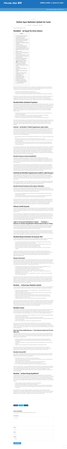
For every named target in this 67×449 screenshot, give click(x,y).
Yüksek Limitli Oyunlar (19, 44)
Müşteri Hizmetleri (19, 51)
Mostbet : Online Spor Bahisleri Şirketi (22, 52)
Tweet (20, 405)
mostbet (18, 110)
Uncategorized (35, 25)
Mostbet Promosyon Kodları (20, 79)
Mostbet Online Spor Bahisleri (21, 63)
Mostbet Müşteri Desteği (20, 76)
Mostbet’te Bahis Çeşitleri (20, 77)
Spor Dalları (18, 67)
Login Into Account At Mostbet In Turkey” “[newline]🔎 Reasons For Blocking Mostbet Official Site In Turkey (22, 47)
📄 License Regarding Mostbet (21, 81)
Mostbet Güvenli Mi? (19, 57)
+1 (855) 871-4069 (57, 3)
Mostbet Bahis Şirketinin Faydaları (21, 35)
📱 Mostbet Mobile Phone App (21, 61)
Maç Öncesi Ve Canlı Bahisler (20, 62)
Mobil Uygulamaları (19, 75)
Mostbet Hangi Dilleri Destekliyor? (21, 80)
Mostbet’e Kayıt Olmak (19, 78)
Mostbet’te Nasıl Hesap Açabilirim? (21, 58)
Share (15, 405)
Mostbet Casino (18, 53)
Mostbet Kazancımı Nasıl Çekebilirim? (22, 39)
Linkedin (26, 405)
